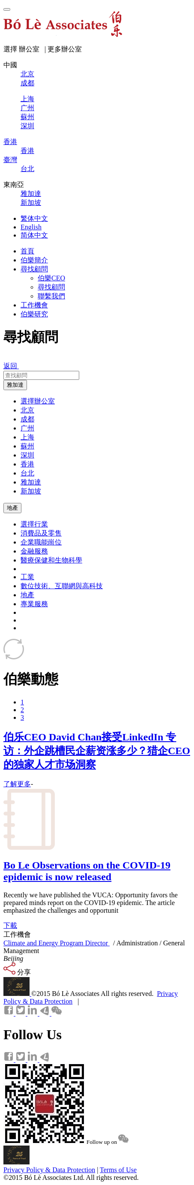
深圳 (27, 455)
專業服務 (34, 604)
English (31, 227)
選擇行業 (34, 524)
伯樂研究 (34, 314)
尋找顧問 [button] (34, 269)
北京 (27, 410)
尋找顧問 (51, 287)
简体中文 (34, 235)
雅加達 (15, 385)
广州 (27, 428)
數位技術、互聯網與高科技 (62, 585)
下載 (10, 925)
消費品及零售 (41, 533)
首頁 (27, 251)
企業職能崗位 (41, 542)
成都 (27, 419)
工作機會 (34, 305)
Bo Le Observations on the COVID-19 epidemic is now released (86, 871)
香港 (27, 464)
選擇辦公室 (38, 401)
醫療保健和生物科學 (51, 560)
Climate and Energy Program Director (56, 943)
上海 (27, 437)
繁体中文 (34, 218)
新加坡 (31, 491)
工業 (27, 576)
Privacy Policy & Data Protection (49, 1169)
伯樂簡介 (34, 260)
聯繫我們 (51, 296)
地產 (12, 508)
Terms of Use (118, 1169)
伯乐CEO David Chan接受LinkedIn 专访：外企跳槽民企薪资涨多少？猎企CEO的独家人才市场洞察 (96, 750)
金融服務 (34, 551)
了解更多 (17, 784)
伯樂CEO (51, 278)
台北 (27, 473)
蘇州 (27, 446)
